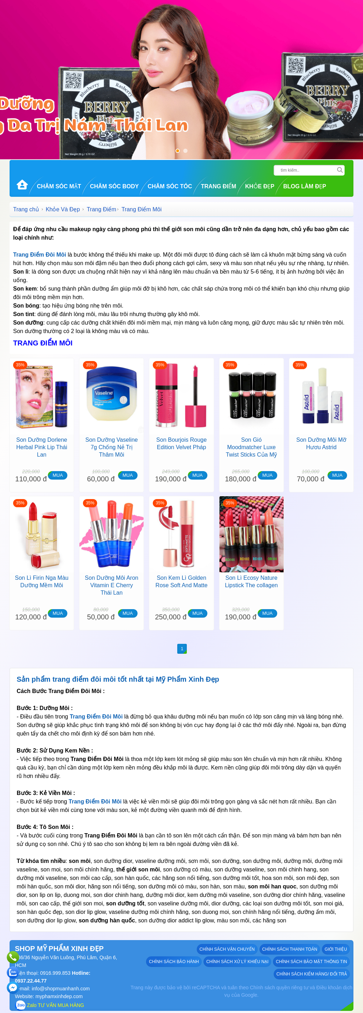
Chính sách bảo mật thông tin (311, 961)
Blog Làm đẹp (304, 186)
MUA (57, 475)
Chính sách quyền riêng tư (279, 987)
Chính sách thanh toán (289, 949)
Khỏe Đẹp (259, 186)
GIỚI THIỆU (336, 949)
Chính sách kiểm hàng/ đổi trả (312, 974)
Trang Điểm (218, 186)
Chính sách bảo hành (174, 961)
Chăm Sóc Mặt (59, 186)
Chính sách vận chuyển (227, 949)
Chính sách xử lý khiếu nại (237, 961)
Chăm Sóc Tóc (169, 186)
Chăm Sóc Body (114, 186)
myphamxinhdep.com (59, 996)
